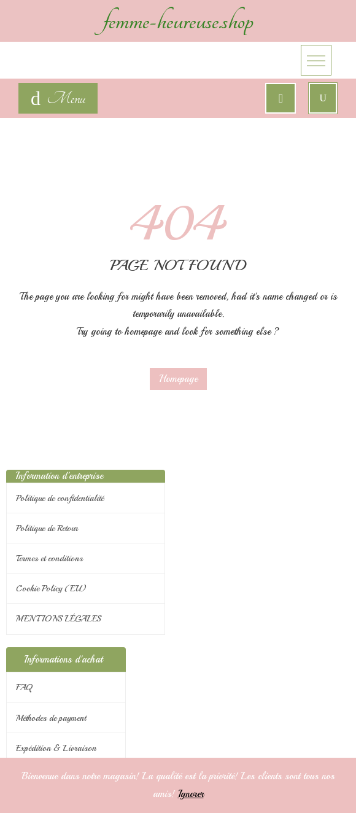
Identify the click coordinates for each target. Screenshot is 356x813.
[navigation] (58, 98)
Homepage (178, 379)
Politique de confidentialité (60, 498)
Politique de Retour (47, 528)
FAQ (24, 687)
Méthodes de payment (51, 718)
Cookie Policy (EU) (51, 588)
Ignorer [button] (191, 794)
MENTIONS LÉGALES (58, 618)
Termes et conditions (49, 558)
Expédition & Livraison (56, 748)
